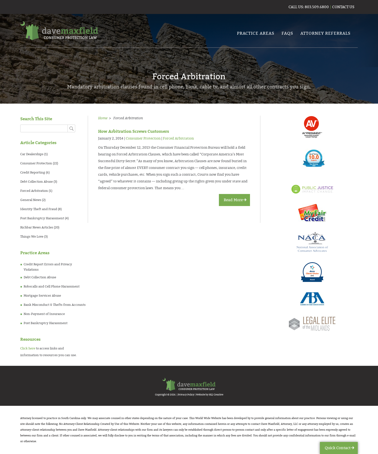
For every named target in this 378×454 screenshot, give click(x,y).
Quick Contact (338, 448)
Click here (27, 348)
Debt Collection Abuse (36, 182)
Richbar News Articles (36, 227)
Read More (233, 200)
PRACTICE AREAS (255, 33)
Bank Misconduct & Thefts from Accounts (55, 305)
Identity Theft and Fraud (38, 209)
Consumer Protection (36, 163)
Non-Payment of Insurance (44, 314)
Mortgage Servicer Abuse (42, 296)
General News (30, 200)
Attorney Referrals (325, 33)
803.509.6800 (316, 7)
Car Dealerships (31, 154)
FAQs (287, 33)
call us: (296, 7)
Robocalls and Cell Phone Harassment (52, 286)
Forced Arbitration (34, 191)
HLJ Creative (216, 394)
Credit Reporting (32, 172)
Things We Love (31, 237)
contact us (343, 7)
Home (103, 118)
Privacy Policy (186, 394)
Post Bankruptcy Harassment (42, 218)
